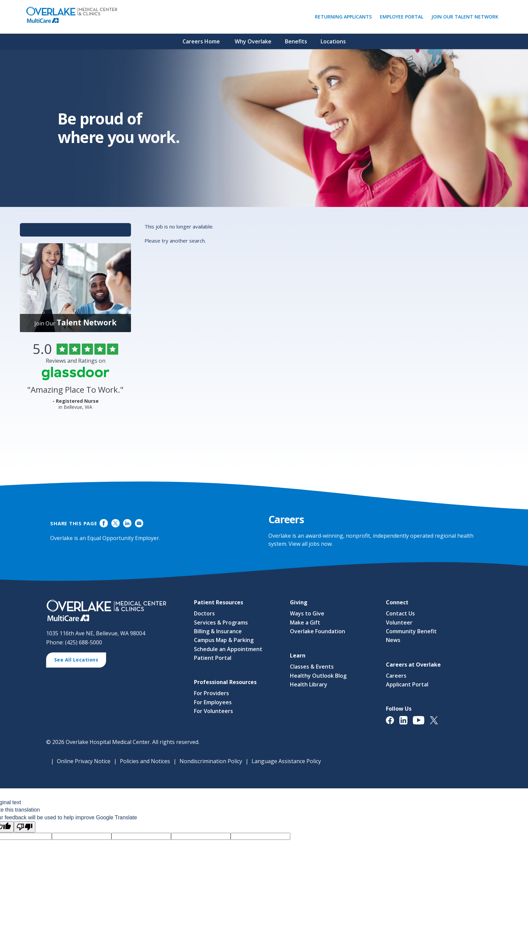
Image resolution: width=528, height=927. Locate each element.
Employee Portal (403, 17)
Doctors (204, 613)
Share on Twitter (115, 523)
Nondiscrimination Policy (210, 761)
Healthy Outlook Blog (318, 675)
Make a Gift (305, 622)
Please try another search (174, 240)
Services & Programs (221, 622)
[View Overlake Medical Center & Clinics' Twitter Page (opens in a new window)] (436, 724)
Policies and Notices (145, 761)
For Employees (213, 702)
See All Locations (78, 661)
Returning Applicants (345, 17)
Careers (396, 675)
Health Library (308, 684)
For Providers (211, 693)
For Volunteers (213, 711)
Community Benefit (411, 631)
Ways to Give (307, 613)
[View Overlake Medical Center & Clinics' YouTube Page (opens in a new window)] (421, 724)
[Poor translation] (24, 826)
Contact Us (400, 613)
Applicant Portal (407, 684)
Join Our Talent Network (464, 16)
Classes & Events (312, 667)
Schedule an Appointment (228, 649)
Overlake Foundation (317, 631)
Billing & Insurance (218, 631)
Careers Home (201, 41)
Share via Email (139, 523)
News (393, 640)
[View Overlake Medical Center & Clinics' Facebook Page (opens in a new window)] (392, 724)
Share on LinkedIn (127, 523)
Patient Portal (212, 658)
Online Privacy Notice (83, 761)
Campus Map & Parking (224, 640)
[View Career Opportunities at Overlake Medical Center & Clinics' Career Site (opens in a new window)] (113, 610)
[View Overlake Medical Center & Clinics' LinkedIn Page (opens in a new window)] (406, 724)
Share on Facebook (104, 523)
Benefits (296, 41)
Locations (333, 41)
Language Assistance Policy (286, 761)
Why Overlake (253, 41)
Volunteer (399, 622)
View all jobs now (310, 543)
